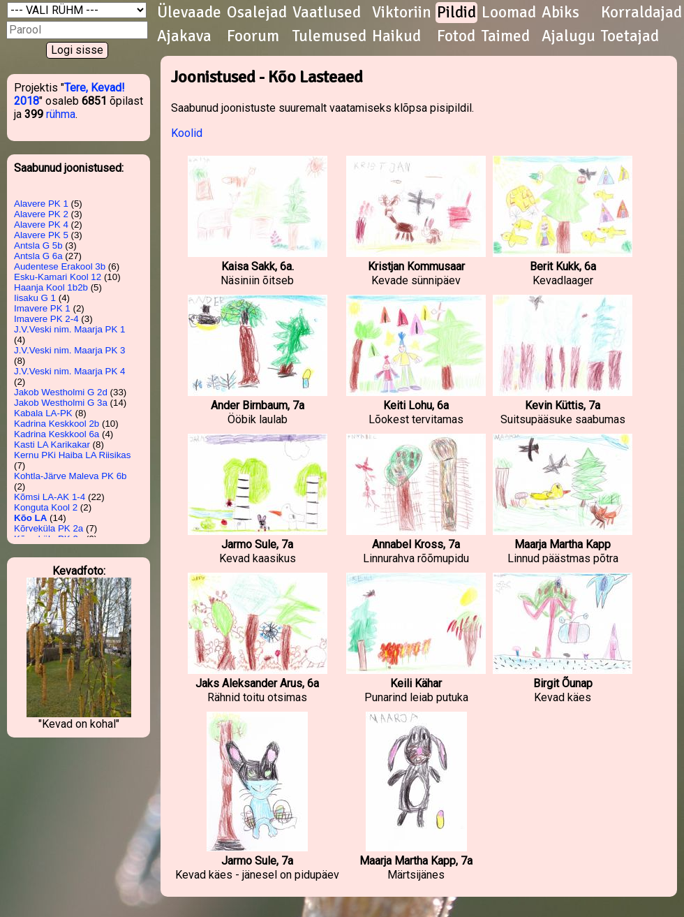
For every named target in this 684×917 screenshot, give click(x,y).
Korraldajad (641, 12)
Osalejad (257, 12)
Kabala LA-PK (43, 413)
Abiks (560, 12)
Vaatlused (326, 12)
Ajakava (184, 36)
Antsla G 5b (38, 245)
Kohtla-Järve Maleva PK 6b (70, 476)
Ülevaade (189, 12)
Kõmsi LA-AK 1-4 (49, 497)
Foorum (253, 36)
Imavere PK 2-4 (46, 319)
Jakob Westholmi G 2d (60, 392)
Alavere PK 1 (41, 203)
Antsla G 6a (38, 256)
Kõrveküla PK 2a (48, 528)
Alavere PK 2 (41, 214)
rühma (60, 114)
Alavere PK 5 (41, 235)
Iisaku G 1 (35, 298)
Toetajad (630, 36)
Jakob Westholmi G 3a (60, 402)
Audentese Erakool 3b (59, 266)
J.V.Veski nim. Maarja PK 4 (70, 371)
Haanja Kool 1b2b (51, 287)
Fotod (456, 36)
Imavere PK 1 (42, 308)
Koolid (186, 133)
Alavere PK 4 (41, 224)
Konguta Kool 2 (45, 507)
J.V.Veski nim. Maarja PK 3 (70, 350)
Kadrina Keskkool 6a (56, 434)
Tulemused (329, 36)
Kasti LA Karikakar (52, 444)
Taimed (506, 36)
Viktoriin (401, 12)
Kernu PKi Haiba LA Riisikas (72, 455)
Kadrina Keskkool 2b (56, 423)
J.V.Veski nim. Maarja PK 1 (70, 329)
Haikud (396, 36)
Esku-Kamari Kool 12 (57, 277)
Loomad (509, 12)
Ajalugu (568, 36)
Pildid (456, 12)
